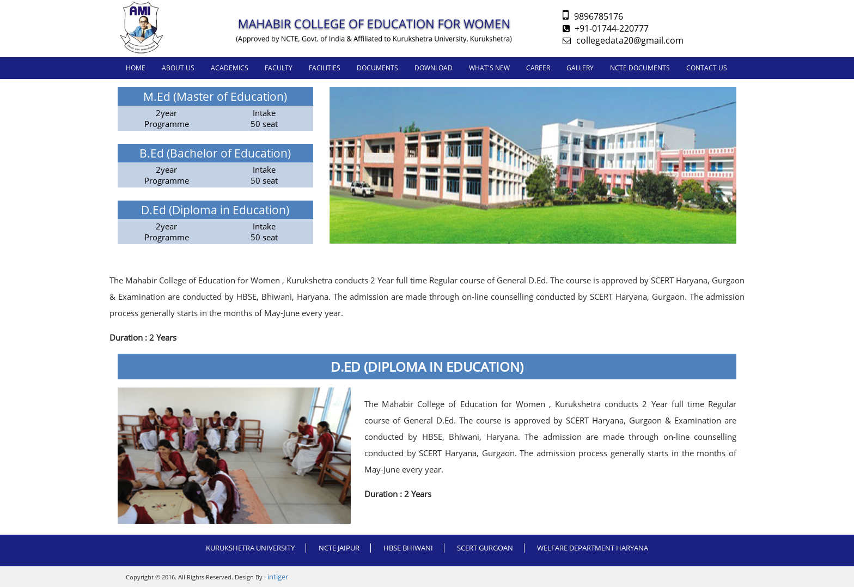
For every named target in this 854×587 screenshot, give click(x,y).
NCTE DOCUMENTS (640, 67)
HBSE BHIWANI (408, 548)
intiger (277, 577)
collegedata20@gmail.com (623, 40)
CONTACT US (706, 67)
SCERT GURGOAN (485, 548)
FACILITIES (324, 67)
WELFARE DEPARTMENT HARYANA (592, 548)
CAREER (538, 67)
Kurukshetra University (250, 548)
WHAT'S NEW (489, 67)
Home (135, 67)
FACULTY (278, 67)
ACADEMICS (229, 67)
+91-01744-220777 (606, 28)
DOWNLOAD (433, 67)
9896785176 (593, 16)
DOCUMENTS (377, 67)
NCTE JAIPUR (339, 548)
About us (178, 67)
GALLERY (580, 67)
